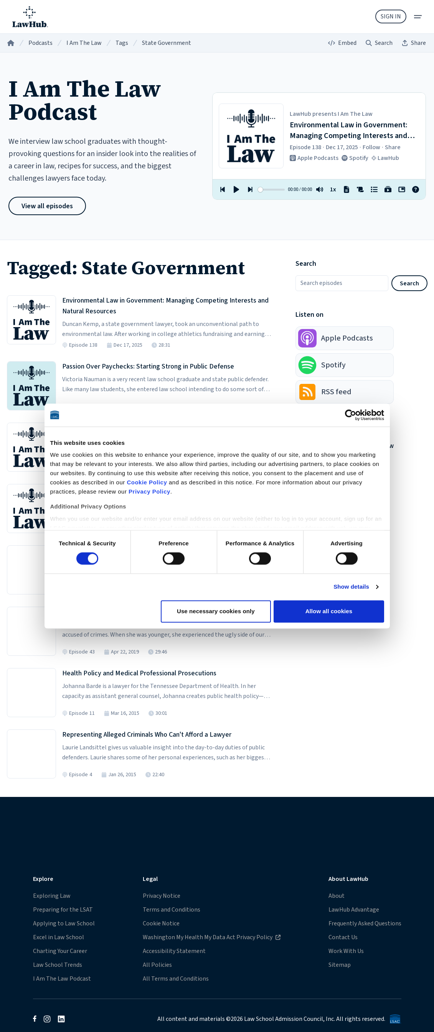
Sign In (391, 16)
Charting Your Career (60, 951)
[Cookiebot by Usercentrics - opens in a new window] (350, 415)
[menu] (418, 16)
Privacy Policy (149, 491)
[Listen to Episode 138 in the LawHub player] (31, 319)
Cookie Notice (161, 923)
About (336, 896)
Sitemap (339, 965)
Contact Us (343, 937)
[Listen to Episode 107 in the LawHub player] (31, 385)
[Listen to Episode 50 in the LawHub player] (31, 508)
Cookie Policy (147, 482)
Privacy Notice (161, 896)
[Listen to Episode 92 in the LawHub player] (31, 447)
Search (409, 283)
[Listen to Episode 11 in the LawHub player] (31, 692)
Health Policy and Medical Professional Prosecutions (139, 673)
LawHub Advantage (353, 909)
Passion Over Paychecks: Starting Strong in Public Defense (148, 366)
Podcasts (40, 43)
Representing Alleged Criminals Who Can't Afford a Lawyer (146, 734)
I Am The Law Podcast (62, 978)
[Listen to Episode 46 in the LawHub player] (31, 569)
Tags (122, 43)
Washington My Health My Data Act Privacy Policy (211, 937)
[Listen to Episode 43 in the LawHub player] (31, 631)
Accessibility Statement (174, 951)
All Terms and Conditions (176, 978)
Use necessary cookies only (216, 611)
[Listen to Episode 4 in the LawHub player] (31, 754)
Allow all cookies (329, 611)
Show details (351, 587)
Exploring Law (52, 896)
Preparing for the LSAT (63, 909)
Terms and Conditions (171, 909)
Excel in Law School (58, 937)
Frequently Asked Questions (364, 923)
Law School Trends (57, 965)
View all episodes (47, 206)
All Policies (157, 965)
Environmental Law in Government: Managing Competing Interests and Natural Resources (165, 306)
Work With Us (346, 951)
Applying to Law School (64, 923)
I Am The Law (84, 43)
